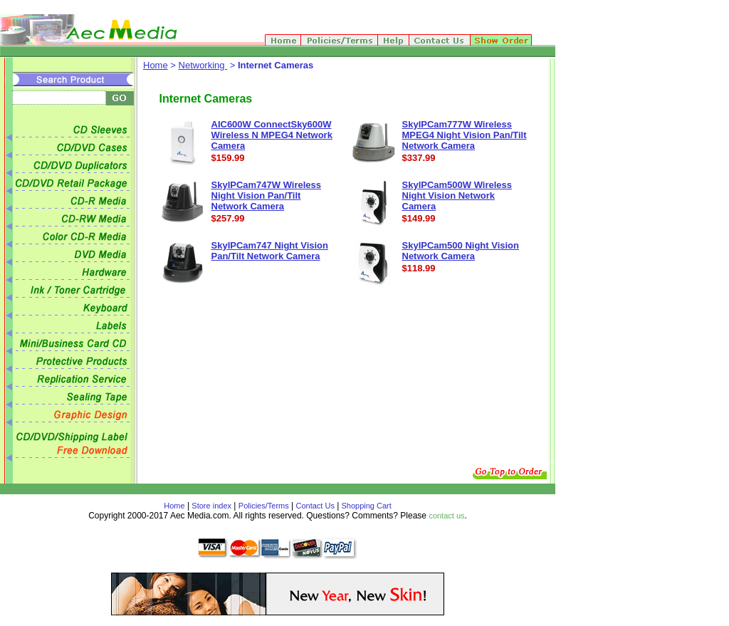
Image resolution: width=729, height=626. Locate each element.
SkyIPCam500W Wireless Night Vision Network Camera (457, 195)
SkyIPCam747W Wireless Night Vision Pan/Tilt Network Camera (266, 195)
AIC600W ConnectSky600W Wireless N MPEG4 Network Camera (271, 135)
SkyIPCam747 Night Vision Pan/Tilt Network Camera (270, 250)
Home (155, 65)
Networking (203, 65)
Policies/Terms (263, 505)
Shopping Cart (365, 505)
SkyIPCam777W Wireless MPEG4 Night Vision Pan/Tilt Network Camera (464, 135)
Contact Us (315, 505)
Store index (211, 505)
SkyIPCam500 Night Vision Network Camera (461, 250)
